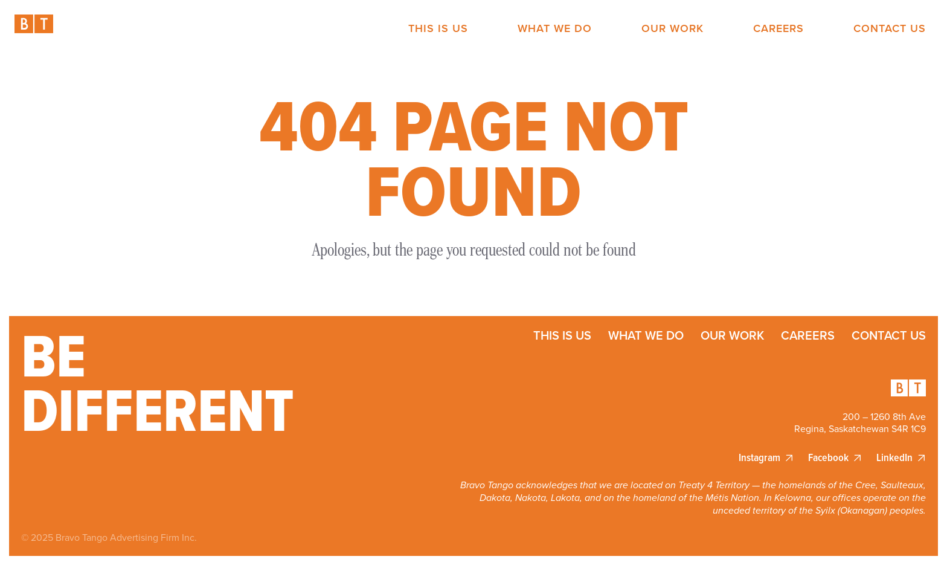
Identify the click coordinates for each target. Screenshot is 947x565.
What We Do (555, 29)
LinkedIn (894, 458)
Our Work (672, 29)
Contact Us (889, 29)
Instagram (759, 458)
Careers (778, 29)
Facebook (828, 458)
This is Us (438, 29)
